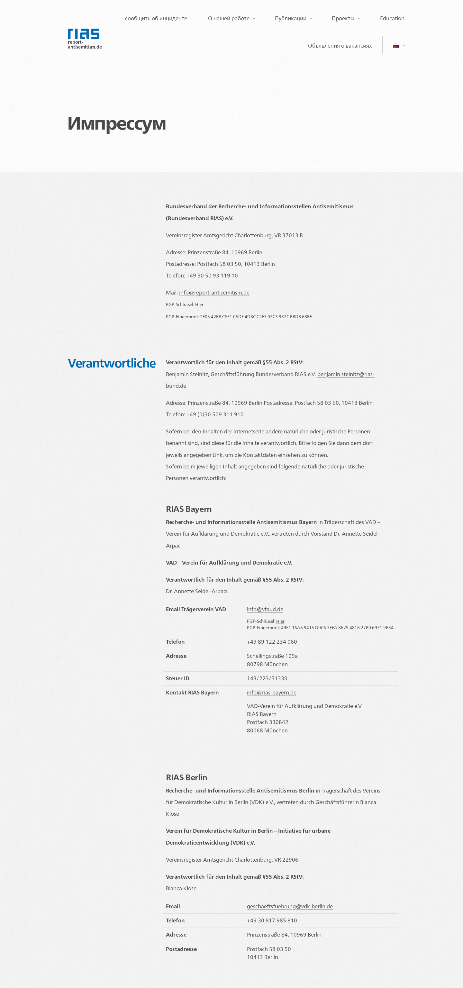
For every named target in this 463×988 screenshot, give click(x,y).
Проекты (343, 18)
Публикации (290, 18)
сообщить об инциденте (156, 18)
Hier (199, 304)
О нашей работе (229, 18)
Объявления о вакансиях (340, 45)
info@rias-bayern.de (271, 692)
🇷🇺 (396, 45)
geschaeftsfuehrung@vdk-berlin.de (290, 906)
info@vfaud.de (265, 609)
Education (392, 18)
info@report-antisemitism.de (214, 292)
